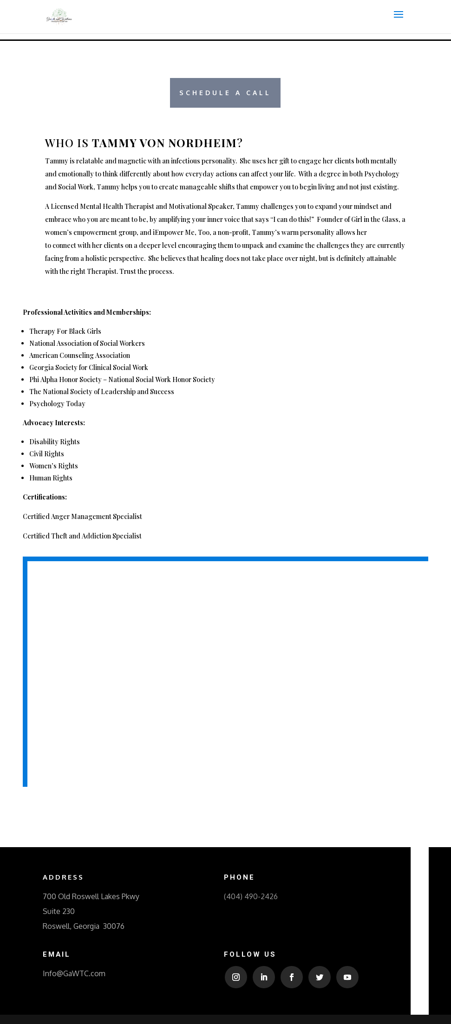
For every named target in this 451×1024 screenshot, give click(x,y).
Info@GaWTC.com (74, 973)
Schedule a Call (225, 93)
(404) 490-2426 (251, 896)
